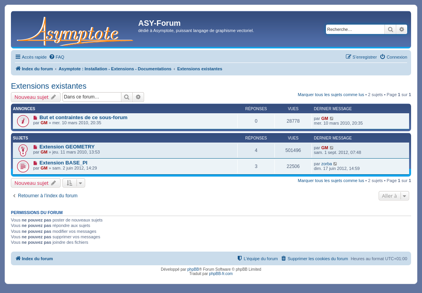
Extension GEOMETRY (67, 147)
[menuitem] (56, 57)
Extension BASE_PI (63, 163)
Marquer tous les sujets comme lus (331, 94)
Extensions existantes (48, 86)
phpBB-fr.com (221, 274)
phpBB (193, 269)
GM (44, 122)
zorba (326, 163)
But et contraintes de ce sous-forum (83, 117)
